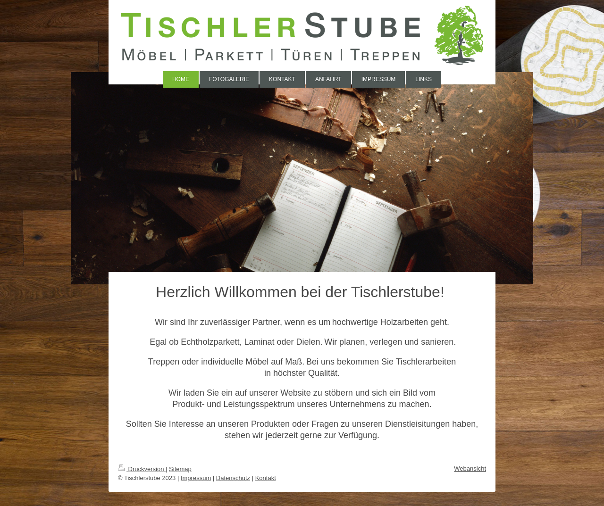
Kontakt (265, 477)
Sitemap (180, 469)
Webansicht (470, 468)
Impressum (196, 477)
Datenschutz (233, 477)
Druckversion (142, 469)
